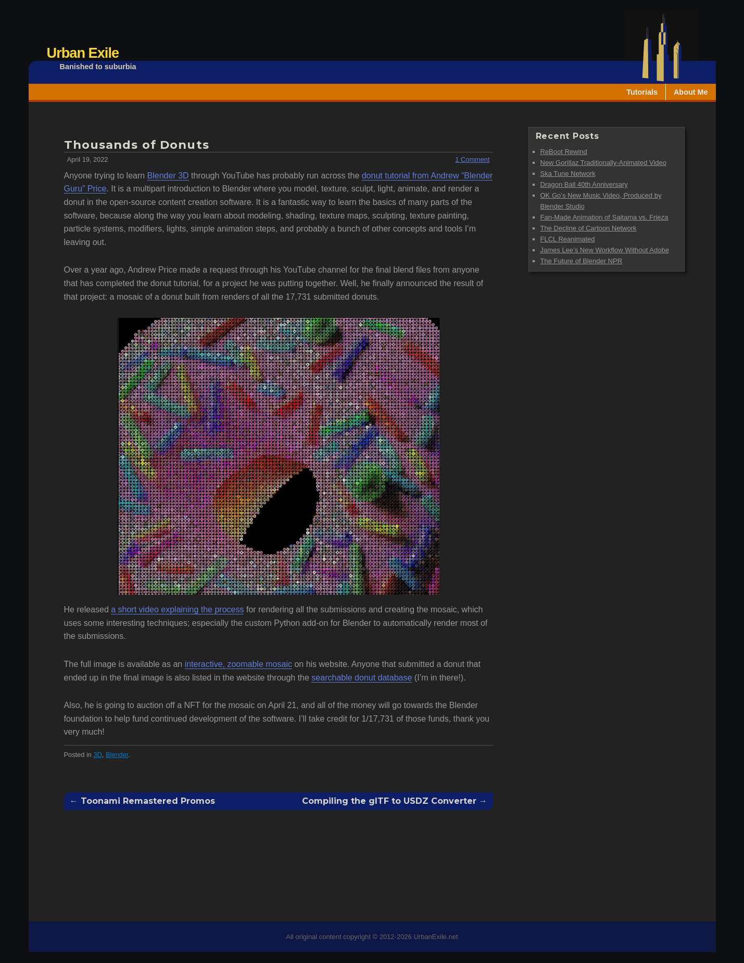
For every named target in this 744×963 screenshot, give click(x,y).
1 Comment (472, 159)
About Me (691, 92)
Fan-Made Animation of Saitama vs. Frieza (604, 217)
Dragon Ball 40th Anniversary (584, 184)
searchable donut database (361, 677)
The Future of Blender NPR (581, 261)
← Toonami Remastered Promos (142, 801)
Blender (117, 755)
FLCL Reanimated (567, 239)
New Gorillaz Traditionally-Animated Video (603, 162)
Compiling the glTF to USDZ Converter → (394, 801)
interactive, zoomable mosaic (238, 664)
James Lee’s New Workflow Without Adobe (604, 250)
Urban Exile (83, 53)
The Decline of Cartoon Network (588, 228)
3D (97, 755)
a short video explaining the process (177, 609)
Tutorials (642, 92)
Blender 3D (168, 175)
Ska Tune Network (568, 173)
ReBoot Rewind (563, 152)
